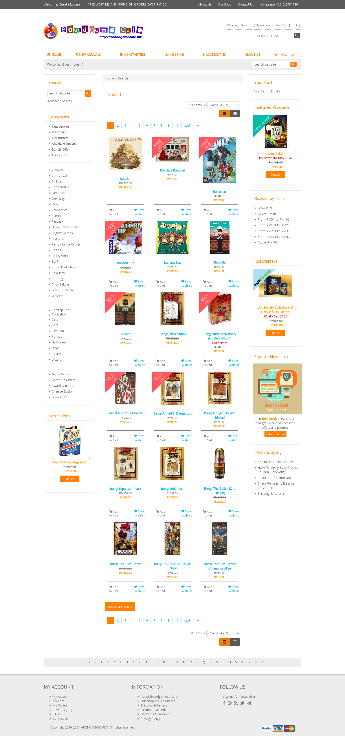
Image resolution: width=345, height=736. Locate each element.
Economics (59, 210)
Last (187, 125)
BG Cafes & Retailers (156, 714)
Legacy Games (62, 233)
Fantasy (57, 221)
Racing (56, 250)
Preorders (59, 132)
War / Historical (62, 290)
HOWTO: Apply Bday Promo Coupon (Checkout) (278, 469)
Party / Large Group (66, 244)
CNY (55, 325)
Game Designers (63, 380)
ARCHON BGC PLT (94, 727)
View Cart (281, 25)
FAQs (56, 714)
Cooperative (60, 187)
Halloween (59, 342)
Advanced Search (59, 101)
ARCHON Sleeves (64, 144)
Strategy (58, 279)
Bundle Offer (61, 149)
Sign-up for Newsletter (239, 696)
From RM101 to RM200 (274, 225)
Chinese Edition (62, 391)
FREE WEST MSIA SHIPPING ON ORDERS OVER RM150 (127, 4)
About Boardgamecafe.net (159, 696)
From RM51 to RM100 (274, 219)
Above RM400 (268, 242)
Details (70, 479)
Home (109, 78)
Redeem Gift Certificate (274, 478)
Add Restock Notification (275, 462)
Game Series (61, 374)
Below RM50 (267, 214)
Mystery (57, 238)
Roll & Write (60, 256)
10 (177, 125)
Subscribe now (275, 434)
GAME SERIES (175, 54)
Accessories (60, 155)
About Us (204, 4)
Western (58, 296)
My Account (263, 25)
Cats (55, 319)
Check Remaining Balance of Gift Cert (276, 485)
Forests (57, 336)
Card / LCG (59, 175)
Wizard (56, 359)
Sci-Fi (55, 261)
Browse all (59, 397)
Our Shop (224, 4)
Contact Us (246, 4)
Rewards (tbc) (62, 709)
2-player (57, 170)
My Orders (60, 705)
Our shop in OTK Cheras (158, 701)
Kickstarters (60, 138)
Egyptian (58, 331)
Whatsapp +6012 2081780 (279, 4)
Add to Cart (113, 212)
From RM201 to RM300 (274, 231)
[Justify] (234, 113)
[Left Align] (224, 113)
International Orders (155, 709)
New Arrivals (61, 126)
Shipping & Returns (271, 493)
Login (74, 4)
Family (56, 216)
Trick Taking (60, 284)
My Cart (58, 701)
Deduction (59, 193)
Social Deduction (64, 267)
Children (57, 181)
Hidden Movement (65, 227)
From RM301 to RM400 (274, 236)
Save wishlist (139, 212)
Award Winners (62, 386)
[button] (50, 456)
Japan (56, 348)
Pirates (57, 354)
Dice (55, 204)
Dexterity (58, 198)
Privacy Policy (150, 718)
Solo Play (58, 273)
